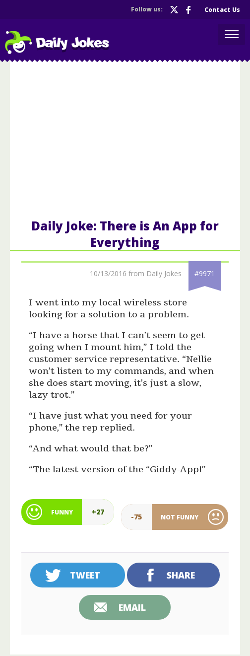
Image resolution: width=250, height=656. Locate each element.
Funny (62, 512)
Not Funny (179, 517)
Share (181, 575)
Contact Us (222, 9)
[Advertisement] (125, 138)
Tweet (85, 575)
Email (132, 607)
